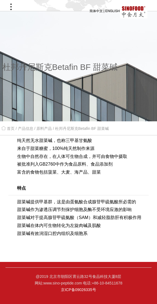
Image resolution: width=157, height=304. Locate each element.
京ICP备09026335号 (78, 289)
